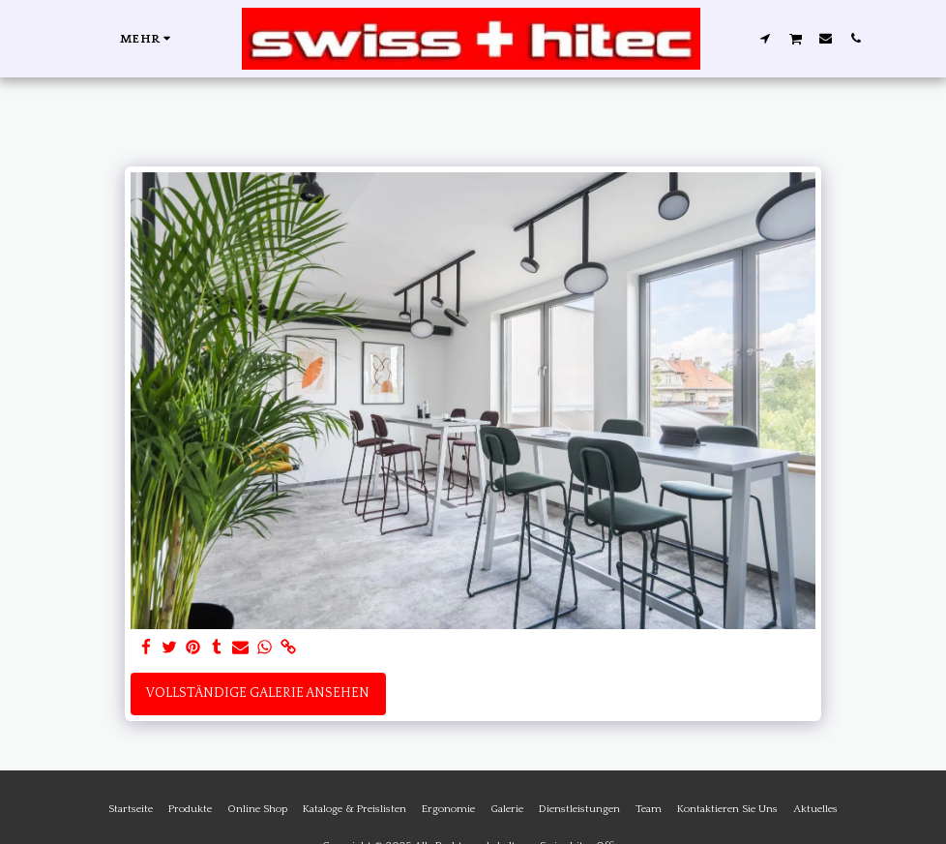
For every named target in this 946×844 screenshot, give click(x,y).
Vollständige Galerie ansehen (258, 693)
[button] (765, 38)
